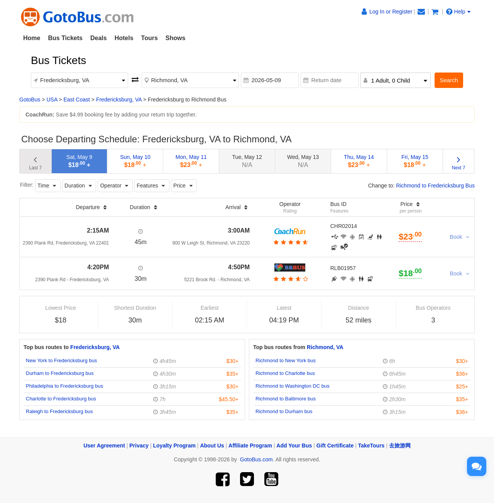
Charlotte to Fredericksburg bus (61, 399)
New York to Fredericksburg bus (61, 360)
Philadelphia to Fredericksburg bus (64, 386)
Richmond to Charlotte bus (285, 373)
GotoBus (29, 99)
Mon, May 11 (191, 161)
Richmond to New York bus (285, 360)
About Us (212, 445)
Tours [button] (149, 38)
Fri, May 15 (414, 161)
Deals (98, 38)
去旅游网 (400, 445)
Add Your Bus (294, 445)
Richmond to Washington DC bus (292, 386)
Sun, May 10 (135, 161)
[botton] (290, 242)
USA (51, 99)
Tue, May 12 (247, 161)
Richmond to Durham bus (283, 411)
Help (458, 11)
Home (31, 38)
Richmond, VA (325, 347)
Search (449, 80)
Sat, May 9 (79, 161)
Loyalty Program (174, 445)
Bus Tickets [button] (65, 38)
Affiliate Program (250, 445)
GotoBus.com (256, 459)
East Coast (76, 99)
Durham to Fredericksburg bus (60, 373)
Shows (176, 38)
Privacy (139, 445)
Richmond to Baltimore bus (285, 399)
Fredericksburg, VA (119, 99)
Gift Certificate (335, 445)
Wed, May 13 (303, 161)
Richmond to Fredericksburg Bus (435, 185)
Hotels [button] (124, 38)
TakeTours (371, 445)
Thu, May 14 (359, 161)
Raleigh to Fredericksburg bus (59, 411)
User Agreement (104, 445)
